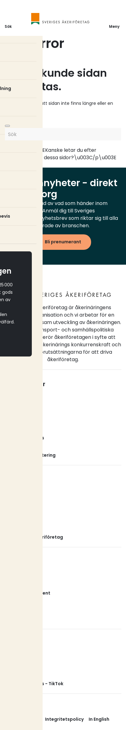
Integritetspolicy (64, 719)
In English (99, 719)
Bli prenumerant (63, 242)
